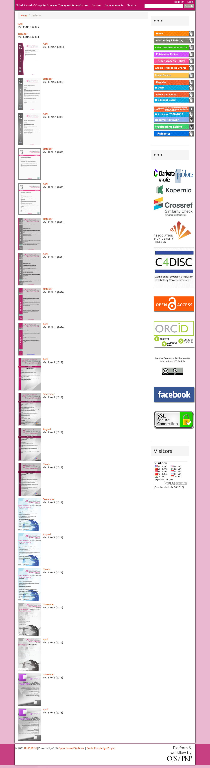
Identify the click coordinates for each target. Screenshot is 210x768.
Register (179, 1)
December (49, 394)
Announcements (114, 5)
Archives (97, 5)
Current (84, 5)
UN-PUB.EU (30, 748)
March (46, 464)
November (48, 604)
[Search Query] (164, 6)
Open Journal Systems (71, 748)
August (47, 429)
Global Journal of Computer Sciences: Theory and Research (49, 5)
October (22, 33)
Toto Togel (14, 766)
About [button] (131, 5)
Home (24, 15)
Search (189, 6)
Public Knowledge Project (101, 748)
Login (190, 1)
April (20, 24)
